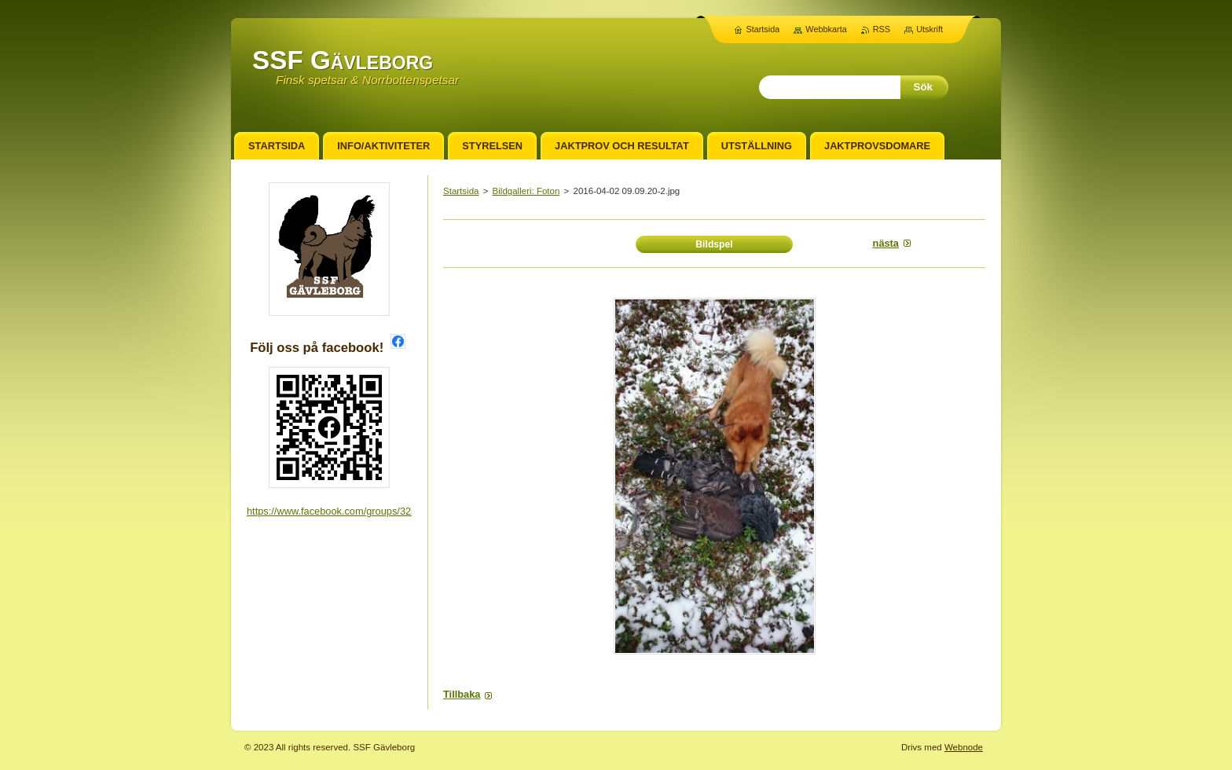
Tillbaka (461, 694)
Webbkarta (825, 29)
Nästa (886, 243)
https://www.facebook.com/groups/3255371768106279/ (369, 511)
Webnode (963, 747)
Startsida (460, 191)
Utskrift (929, 29)
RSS (881, 29)
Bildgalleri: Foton (526, 191)
